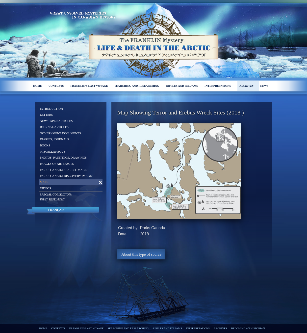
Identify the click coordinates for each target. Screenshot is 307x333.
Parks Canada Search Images (64, 170)
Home (37, 85)
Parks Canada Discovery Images (66, 176)
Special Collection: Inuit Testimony (56, 197)
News (264, 85)
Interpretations (218, 85)
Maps (44, 182)
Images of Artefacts (57, 164)
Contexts (56, 85)
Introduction (51, 109)
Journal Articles (54, 127)
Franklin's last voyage (89, 85)
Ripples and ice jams (182, 85)
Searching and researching (137, 85)
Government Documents (60, 133)
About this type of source (141, 254)
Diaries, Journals (54, 139)
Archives (246, 85)
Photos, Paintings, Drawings (63, 157)
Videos (45, 188)
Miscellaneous (52, 151)
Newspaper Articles (56, 121)
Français (56, 210)
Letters (46, 114)
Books (45, 145)
